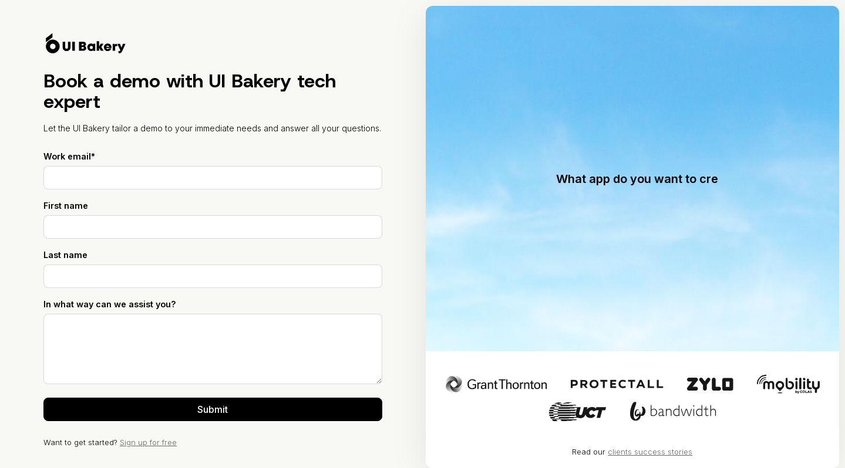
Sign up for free (148, 442)
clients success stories (650, 451)
